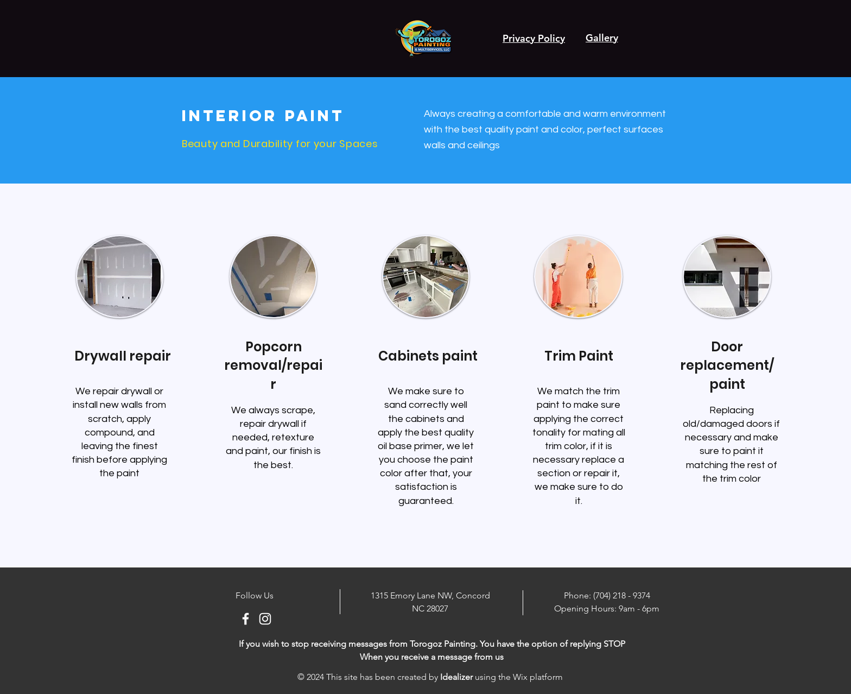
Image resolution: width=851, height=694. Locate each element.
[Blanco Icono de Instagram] (265, 619)
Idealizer (456, 677)
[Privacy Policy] (534, 38)
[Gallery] (602, 37)
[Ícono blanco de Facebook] (245, 619)
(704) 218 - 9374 (621, 595)
